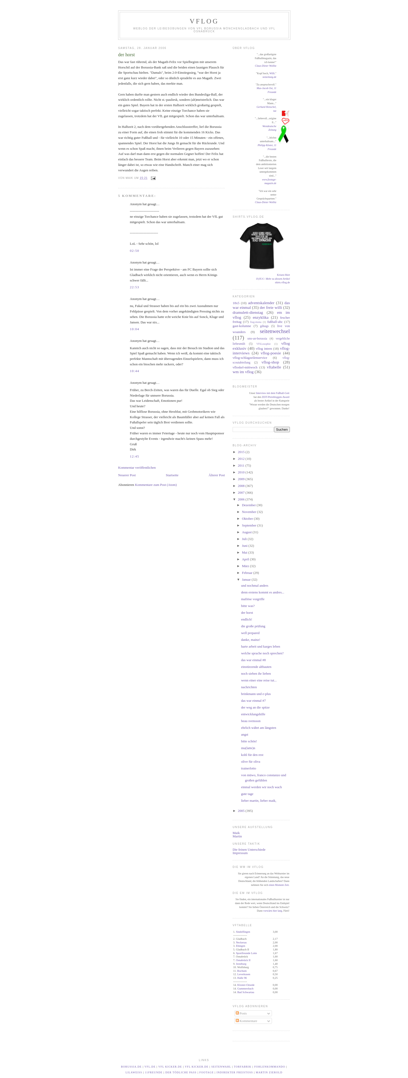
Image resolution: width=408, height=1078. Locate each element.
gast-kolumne (242, 326)
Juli (245, 539)
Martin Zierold (269, 1072)
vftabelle (274, 367)
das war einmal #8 (253, 660)
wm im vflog (243, 371)
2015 (241, 452)
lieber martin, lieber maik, (258, 801)
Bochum (242, 970)
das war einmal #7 (253, 701)
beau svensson (250, 721)
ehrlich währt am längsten (258, 728)
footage (206, 1072)
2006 (241, 499)
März (246, 566)
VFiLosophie (263, 343)
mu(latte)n (248, 748)
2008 (241, 486)
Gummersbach (245, 988)
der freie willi (271, 307)
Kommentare (246, 1021)
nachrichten (249, 687)
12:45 (134, 456)
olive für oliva (250, 761)
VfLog (204, 21)
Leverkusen (243, 974)
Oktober (248, 519)
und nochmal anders (254, 585)
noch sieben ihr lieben (256, 673)
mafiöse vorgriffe (252, 599)
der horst (126, 54)
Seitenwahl (221, 1066)
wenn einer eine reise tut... (259, 680)
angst (244, 734)
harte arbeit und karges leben (260, 646)
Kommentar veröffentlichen (137, 467)
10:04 (134, 329)
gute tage (247, 794)
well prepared (250, 633)
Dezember (249, 505)
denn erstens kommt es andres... (262, 592)
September (249, 525)
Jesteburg (241, 963)
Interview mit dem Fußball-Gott (272, 393)
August (247, 532)
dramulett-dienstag (248, 312)
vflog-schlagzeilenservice (250, 358)
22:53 (134, 287)
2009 (241, 479)
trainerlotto (248, 768)
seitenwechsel (275, 331)
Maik (236, 833)
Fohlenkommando (269, 1066)
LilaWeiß (134, 1072)
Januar (247, 579)
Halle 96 (242, 977)
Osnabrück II (243, 960)
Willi (272, 73)
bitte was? (247, 606)
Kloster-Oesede (245, 984)
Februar (247, 573)
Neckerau (241, 942)
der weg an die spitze (255, 707)
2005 (241, 811)
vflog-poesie (271, 353)
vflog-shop (270, 362)
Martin (237, 836)
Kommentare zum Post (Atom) (156, 485)
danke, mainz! (250, 640)
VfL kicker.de (170, 1066)
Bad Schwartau (245, 992)
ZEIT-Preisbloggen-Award (275, 397)
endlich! (246, 619)
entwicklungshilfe (253, 714)
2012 (241, 459)
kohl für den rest (252, 755)
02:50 (134, 251)
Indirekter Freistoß (234, 1072)
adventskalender (261, 302)
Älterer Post (217, 475)
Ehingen (240, 945)
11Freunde (153, 1072)
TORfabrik (242, 1066)
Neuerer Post (127, 475)
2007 (241, 492)
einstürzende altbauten (256, 667)
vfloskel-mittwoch (245, 367)
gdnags (264, 326)
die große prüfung (253, 626)
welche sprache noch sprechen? (262, 653)
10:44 (134, 371)
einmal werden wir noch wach (261, 787)
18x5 (236, 303)
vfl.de (150, 1066)
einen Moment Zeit (279, 884)
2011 (241, 465)
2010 (241, 472)
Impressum (240, 853)
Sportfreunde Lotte (246, 953)
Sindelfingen (243, 931)
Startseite (172, 475)
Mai (245, 552)
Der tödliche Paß (181, 1072)
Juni (245, 546)
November (249, 512)
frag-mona (255, 322)
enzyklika (261, 317)
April (246, 559)
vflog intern (264, 348)
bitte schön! (249, 741)
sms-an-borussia (257, 338)
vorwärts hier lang (272, 910)
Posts (241, 1013)
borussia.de (131, 1066)
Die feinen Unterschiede (249, 849)
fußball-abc (275, 322)
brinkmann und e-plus (256, 694)
